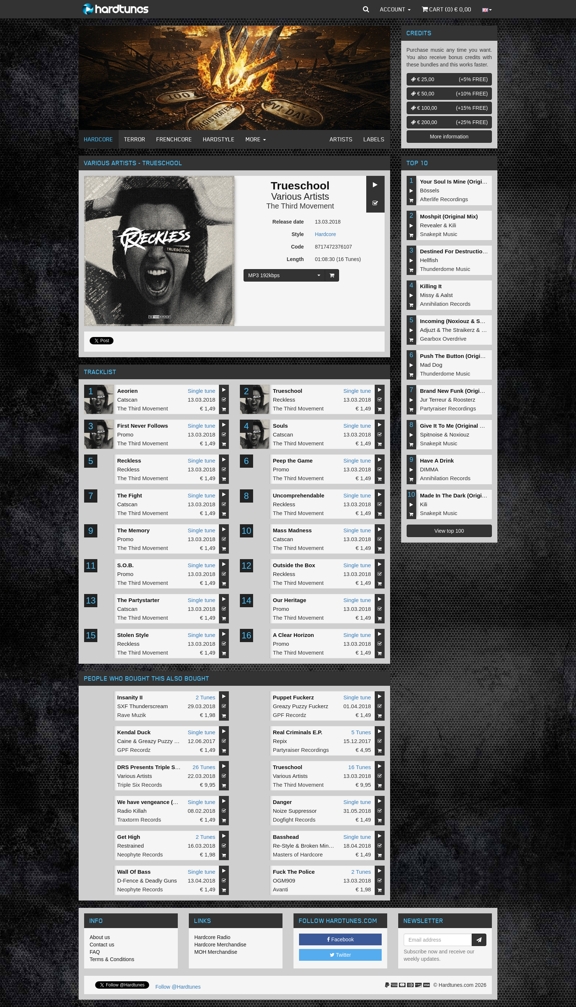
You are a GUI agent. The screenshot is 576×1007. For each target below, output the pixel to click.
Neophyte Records (140, 854)
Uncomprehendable (298, 495)
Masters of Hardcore (298, 854)
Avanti (280, 889)
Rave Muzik (131, 715)
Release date (288, 222)
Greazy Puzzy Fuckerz (300, 706)
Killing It (431, 286)
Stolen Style (133, 635)
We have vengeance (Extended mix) (163, 802)
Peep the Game (293, 460)
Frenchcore (174, 139)
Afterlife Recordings (444, 199)
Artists (341, 139)
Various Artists (300, 196)
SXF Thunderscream (142, 706)
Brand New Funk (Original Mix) (460, 391)
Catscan (127, 399)
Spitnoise (431, 434)
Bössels (429, 190)
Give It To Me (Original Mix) (455, 426)
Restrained (130, 846)
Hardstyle (219, 139)
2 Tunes (205, 697)
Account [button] (395, 9)
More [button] (256, 139)
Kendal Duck (134, 732)
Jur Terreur (433, 399)
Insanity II (130, 697)
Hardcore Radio (212, 937)
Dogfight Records (294, 819)
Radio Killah (132, 811)
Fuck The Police (294, 872)
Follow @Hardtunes (178, 987)
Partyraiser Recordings (301, 750)
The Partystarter (138, 600)
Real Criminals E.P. (298, 732)
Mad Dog (431, 365)
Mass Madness (292, 530)
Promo (125, 434)
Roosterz (464, 399)
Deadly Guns (161, 880)
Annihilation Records (445, 304)
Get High (128, 837)
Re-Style (283, 846)
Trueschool (287, 391)
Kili (452, 225)
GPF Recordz (289, 715)
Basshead (286, 837)
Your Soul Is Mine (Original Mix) (461, 181)
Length (295, 259)
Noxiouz (459, 434)
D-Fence (127, 880)
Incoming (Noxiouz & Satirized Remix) (469, 321)
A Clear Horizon (293, 635)
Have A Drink (437, 460)
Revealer (431, 225)
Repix (280, 741)
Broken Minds (318, 846)
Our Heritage (289, 600)
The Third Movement (300, 206)
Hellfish (429, 260)
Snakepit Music (438, 234)
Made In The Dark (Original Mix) (461, 495)
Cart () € (446, 9)
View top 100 (449, 531)
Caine (124, 741)
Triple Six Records (139, 785)
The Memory (133, 530)
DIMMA (429, 469)
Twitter (340, 955)
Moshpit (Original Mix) (449, 216)
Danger (282, 802)
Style (298, 234)
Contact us (102, 945)
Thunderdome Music (445, 269)
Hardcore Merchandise (220, 945)
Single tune (201, 391)
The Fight (129, 495)
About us (100, 937)
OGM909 (284, 880)
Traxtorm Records (139, 819)
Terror (134, 139)
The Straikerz (458, 330)
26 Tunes (203, 767)
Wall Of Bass (134, 872)
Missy (427, 295)
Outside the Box (294, 565)
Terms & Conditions (112, 959)
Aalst (446, 295)
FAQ (95, 952)
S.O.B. (125, 565)
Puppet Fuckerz (293, 697)
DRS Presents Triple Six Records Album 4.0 (174, 767)
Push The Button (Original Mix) (460, 356)
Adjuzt (427, 330)
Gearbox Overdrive (443, 339)
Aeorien (127, 391)
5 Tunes (361, 732)
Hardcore (98, 139)
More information (449, 137)
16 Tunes (359, 767)
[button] (366, 9)
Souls (280, 426)
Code (297, 247)
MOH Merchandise (215, 952)
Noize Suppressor (295, 811)
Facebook (340, 939)
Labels (374, 139)
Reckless (284, 399)
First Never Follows (142, 426)
